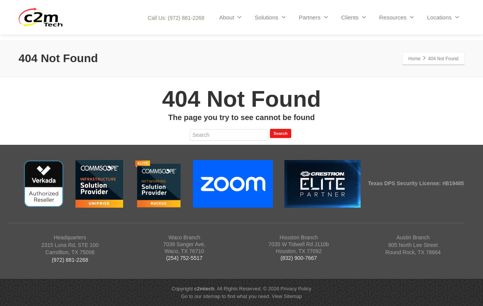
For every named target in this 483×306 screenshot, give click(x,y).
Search (281, 133)
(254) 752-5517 (184, 258)
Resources (396, 17)
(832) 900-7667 (299, 258)
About (230, 17)
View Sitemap (287, 296)
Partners (313, 17)
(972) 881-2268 (70, 260)
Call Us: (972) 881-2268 (176, 18)
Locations (443, 17)
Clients (353, 17)
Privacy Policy (296, 289)
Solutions (270, 17)
